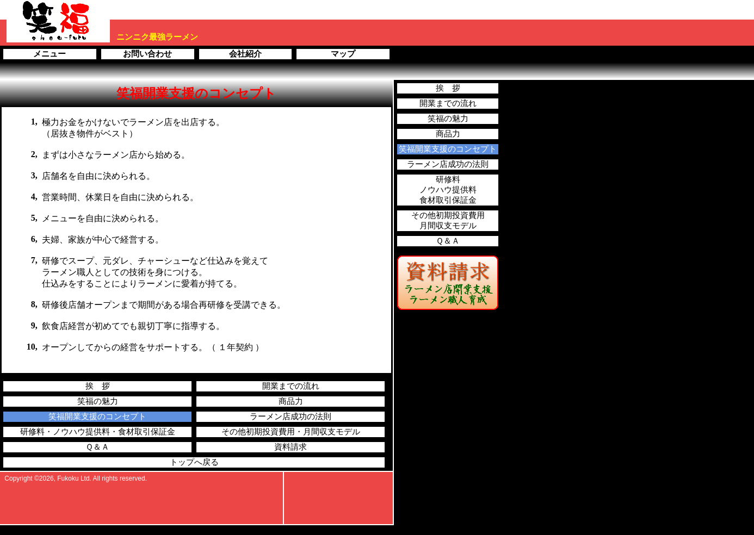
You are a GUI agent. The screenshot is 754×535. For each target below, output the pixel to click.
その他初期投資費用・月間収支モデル (290, 431)
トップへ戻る (194, 462)
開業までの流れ (290, 386)
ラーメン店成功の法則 (290, 416)
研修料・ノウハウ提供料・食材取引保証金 (97, 431)
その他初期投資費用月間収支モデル (448, 220)
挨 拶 (97, 386)
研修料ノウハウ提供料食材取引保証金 (448, 189)
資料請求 (290, 447)
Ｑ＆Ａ (97, 447)
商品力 (291, 401)
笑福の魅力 (97, 401)
